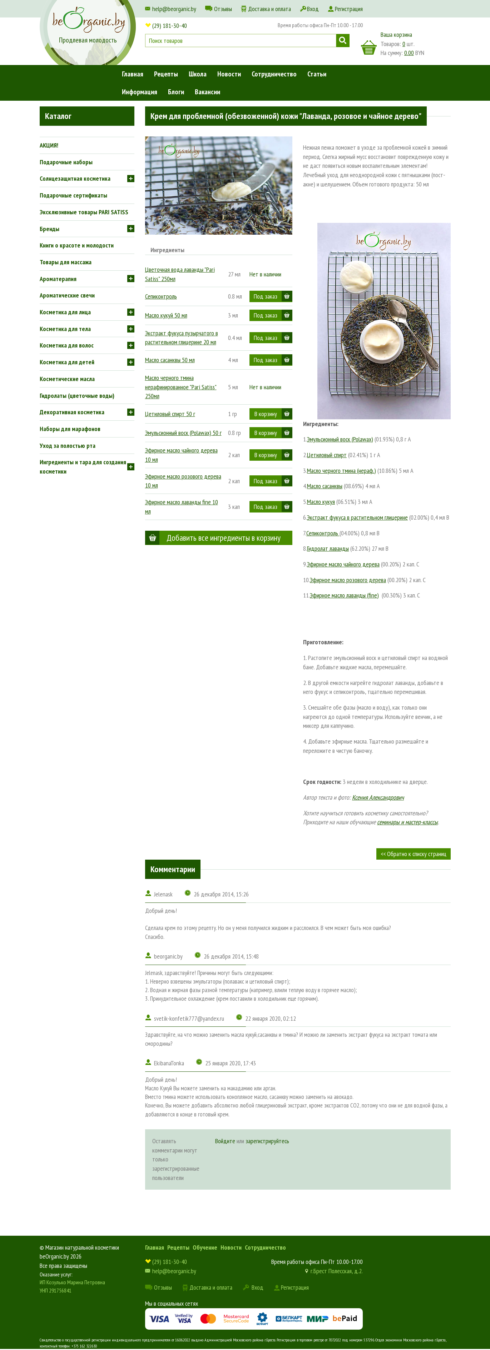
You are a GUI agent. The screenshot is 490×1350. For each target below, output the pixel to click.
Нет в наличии (265, 274)
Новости (229, 74)
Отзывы (223, 9)
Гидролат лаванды (328, 548)
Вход (313, 9)
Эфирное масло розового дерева (348, 580)
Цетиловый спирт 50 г (170, 414)
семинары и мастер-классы (407, 822)
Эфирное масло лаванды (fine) (344, 595)
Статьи (316, 74)
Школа (198, 74)
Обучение (205, 1247)
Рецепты (166, 74)
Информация (139, 91)
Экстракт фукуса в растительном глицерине (357, 517)
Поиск (343, 40)
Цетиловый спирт (327, 455)
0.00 (409, 53)
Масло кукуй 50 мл (166, 315)
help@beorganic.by (174, 9)
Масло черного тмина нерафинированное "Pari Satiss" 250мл (181, 387)
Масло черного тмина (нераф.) (341, 470)
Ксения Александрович (378, 797)
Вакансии (207, 91)
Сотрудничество (274, 74)
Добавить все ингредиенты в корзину (224, 537)
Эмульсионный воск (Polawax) (340, 439)
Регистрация (349, 9)
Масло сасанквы (324, 486)
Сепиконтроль (161, 296)
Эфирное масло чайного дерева (343, 564)
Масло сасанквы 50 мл (170, 360)
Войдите (225, 1141)
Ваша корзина (396, 34)
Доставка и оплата (269, 9)
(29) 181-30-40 (169, 25)
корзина (369, 47)
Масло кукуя (321, 502)
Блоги (176, 91)
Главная (132, 74)
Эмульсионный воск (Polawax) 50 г (183, 433)
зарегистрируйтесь (267, 1141)
